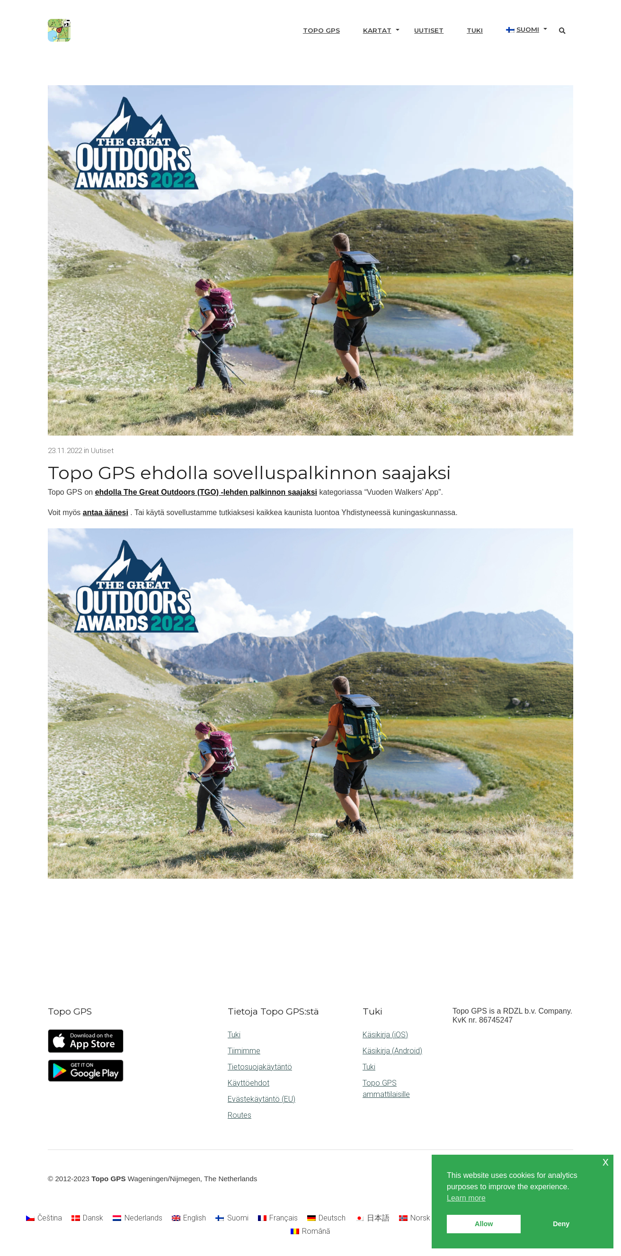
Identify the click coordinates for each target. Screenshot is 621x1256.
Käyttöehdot (248, 1082)
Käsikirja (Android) (392, 1050)
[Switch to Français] (277, 1218)
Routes (239, 1115)
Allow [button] (484, 1224)
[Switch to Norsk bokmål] (428, 1218)
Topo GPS (321, 30)
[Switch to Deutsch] (326, 1218)
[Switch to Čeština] (44, 1218)
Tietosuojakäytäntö (260, 1066)
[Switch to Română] (310, 1231)
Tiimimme (244, 1050)
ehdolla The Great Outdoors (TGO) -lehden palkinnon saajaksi (206, 492)
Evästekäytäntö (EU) (261, 1099)
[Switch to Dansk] (87, 1218)
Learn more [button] (466, 1198)
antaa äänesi (105, 512)
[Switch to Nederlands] (137, 1218)
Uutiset (429, 30)
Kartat (377, 30)
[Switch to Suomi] (232, 1218)
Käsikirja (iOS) (385, 1034)
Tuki (475, 30)
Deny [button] (561, 1224)
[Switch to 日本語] (372, 1218)
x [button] (606, 1161)
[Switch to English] (189, 1218)
